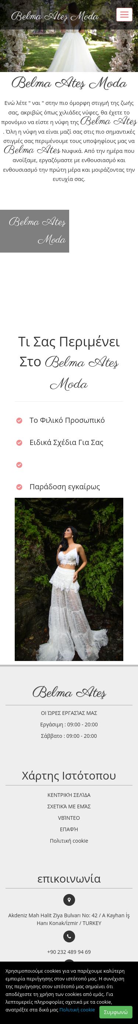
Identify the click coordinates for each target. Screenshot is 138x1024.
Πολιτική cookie (77, 1009)
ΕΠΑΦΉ (69, 829)
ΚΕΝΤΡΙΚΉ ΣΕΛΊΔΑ (69, 794)
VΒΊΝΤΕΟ (69, 817)
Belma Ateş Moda (54, 16)
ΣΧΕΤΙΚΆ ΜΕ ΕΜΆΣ (69, 806)
